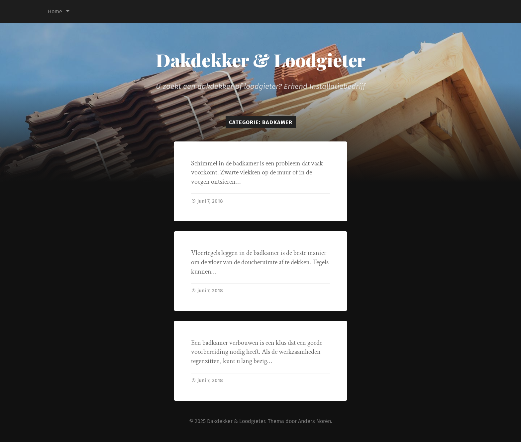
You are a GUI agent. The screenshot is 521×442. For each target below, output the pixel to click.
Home (55, 11)
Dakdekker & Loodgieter (260, 60)
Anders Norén (314, 421)
